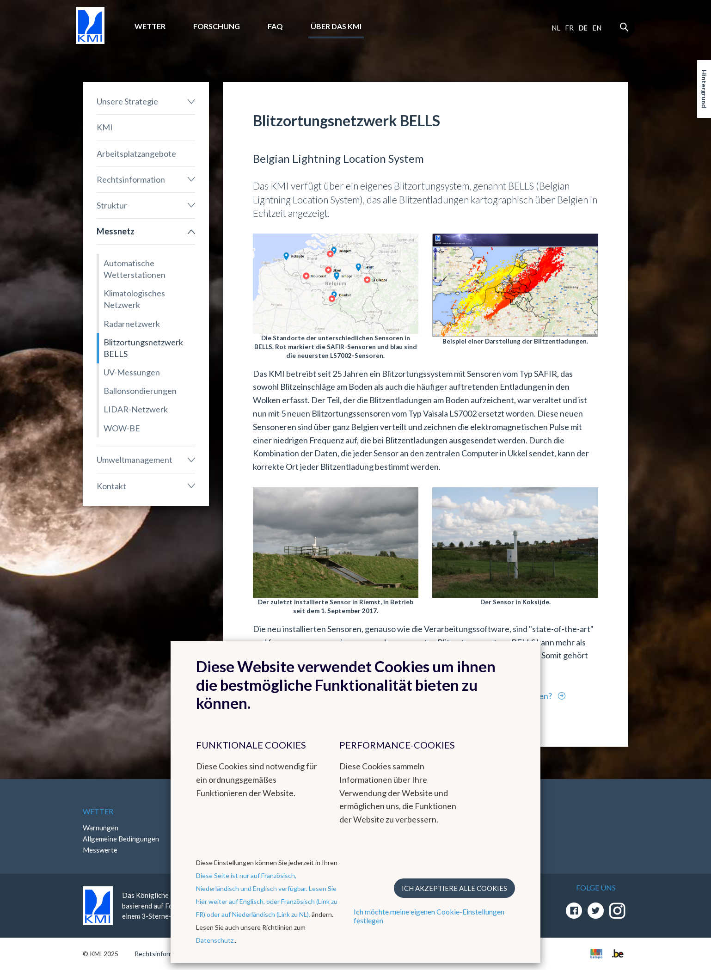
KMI (105, 127)
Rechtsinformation (131, 179)
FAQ (275, 26)
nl (556, 28)
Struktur (112, 205)
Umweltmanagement (134, 459)
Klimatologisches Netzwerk (134, 299)
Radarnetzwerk (132, 324)
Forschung (216, 26)
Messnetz (116, 231)
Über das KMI (336, 26)
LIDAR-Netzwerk (136, 409)
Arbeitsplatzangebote (136, 153)
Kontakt (111, 486)
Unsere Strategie (127, 101)
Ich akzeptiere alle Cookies (454, 888)
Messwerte (100, 850)
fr (569, 28)
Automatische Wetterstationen (134, 269)
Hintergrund (704, 89)
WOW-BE (122, 428)
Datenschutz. (215, 940)
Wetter (150, 26)
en (596, 28)
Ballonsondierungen (140, 391)
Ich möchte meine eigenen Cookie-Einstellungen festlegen (429, 916)
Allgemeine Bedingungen (121, 839)
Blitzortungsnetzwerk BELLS (143, 348)
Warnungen (100, 827)
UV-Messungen (132, 372)
